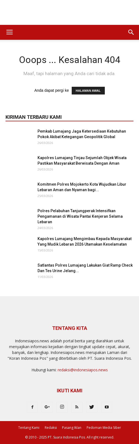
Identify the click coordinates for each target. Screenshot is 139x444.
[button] (131, 32)
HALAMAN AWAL (88, 90)
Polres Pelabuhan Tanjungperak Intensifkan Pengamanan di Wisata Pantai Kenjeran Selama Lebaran (80, 216)
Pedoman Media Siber (104, 427)
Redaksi (51, 427)
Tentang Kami (28, 427)
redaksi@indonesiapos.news (83, 369)
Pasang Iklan (71, 427)
